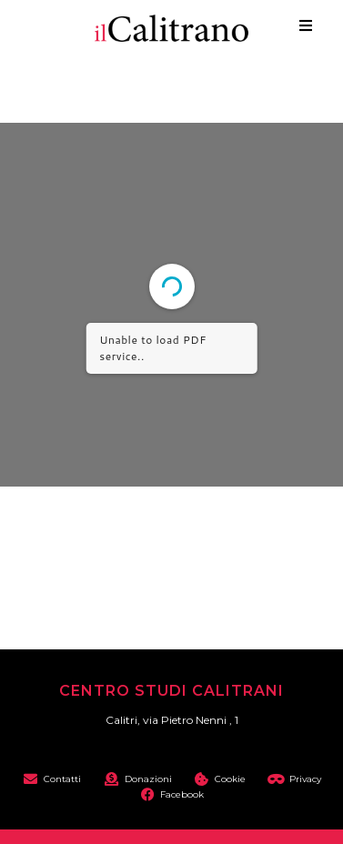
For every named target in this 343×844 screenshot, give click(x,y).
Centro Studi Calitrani (171, 690)
